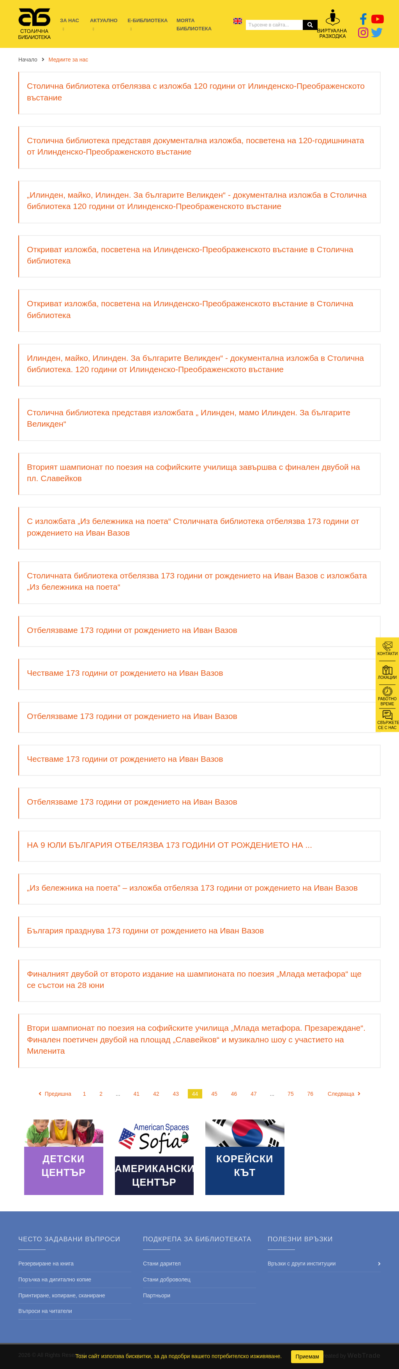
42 (156, 1094)
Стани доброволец (167, 1279)
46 (234, 1094)
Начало (27, 59)
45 (214, 1094)
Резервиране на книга (46, 1263)
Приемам (307, 1356)
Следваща (344, 1094)
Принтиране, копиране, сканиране (61, 1295)
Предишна (55, 1094)
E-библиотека (147, 20)
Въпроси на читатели (45, 1311)
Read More (63, 1157)
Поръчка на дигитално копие (54, 1279)
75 (291, 1094)
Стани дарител (162, 1263)
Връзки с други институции (302, 1263)
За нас (69, 20)
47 (254, 1094)
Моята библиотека (194, 25)
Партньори (156, 1295)
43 (176, 1094)
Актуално (104, 20)
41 (137, 1094)
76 (310, 1094)
